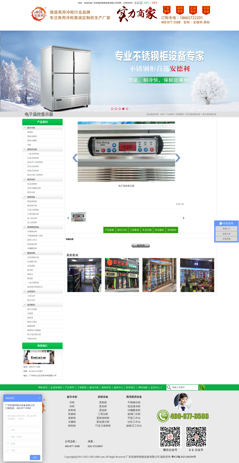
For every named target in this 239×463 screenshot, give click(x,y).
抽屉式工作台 (134, 425)
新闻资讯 (156, 27)
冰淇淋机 (31, 266)
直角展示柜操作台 (35, 287)
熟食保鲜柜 (32, 136)
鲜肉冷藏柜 (32, 140)
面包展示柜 (32, 205)
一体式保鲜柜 (33, 283)
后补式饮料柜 (33, 166)
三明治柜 (103, 414)
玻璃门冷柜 (134, 414)
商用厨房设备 (134, 396)
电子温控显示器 (193, 114)
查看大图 (180, 204)
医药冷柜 (31, 192)
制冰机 (30, 270)
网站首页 (34, 27)
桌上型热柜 (32, 222)
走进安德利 (58, 27)
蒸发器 (30, 317)
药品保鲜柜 (32, 184)
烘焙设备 (103, 396)
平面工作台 (134, 418)
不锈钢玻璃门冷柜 (35, 236)
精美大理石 (32, 322)
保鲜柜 (72, 418)
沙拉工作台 (134, 421)
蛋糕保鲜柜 (32, 201)
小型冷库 (31, 296)
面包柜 (103, 406)
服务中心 (180, 27)
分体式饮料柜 (33, 158)
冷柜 (72, 402)
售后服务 (159, 230)
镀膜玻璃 (31, 326)
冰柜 (72, 406)
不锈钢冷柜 (32, 231)
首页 (162, 114)
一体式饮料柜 (33, 154)
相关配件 (180, 114)
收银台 (30, 274)
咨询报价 (172, 230)
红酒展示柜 (32, 261)
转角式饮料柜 (33, 170)
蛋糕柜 (103, 402)
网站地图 (142, 387)
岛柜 (29, 145)
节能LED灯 (32, 339)
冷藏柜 (72, 421)
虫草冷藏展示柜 (34, 188)
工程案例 (107, 27)
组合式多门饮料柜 (35, 175)
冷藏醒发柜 (32, 248)
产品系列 (83, 27)
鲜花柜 (30, 278)
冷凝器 (30, 313)
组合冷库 (31, 300)
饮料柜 (72, 410)
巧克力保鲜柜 (33, 210)
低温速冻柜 (32, 244)
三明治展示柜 (33, 214)
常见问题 (147, 230)
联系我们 (205, 27)
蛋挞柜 (103, 410)
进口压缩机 (32, 309)
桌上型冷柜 (32, 218)
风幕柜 (30, 132)
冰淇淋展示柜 (33, 257)
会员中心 (155, 387)
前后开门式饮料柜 (35, 162)
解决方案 (132, 27)
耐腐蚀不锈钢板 (34, 330)
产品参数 (109, 230)
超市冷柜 (72, 396)
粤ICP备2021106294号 (183, 456)
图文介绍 (122, 230)
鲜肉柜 (72, 425)
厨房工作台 (32, 240)
